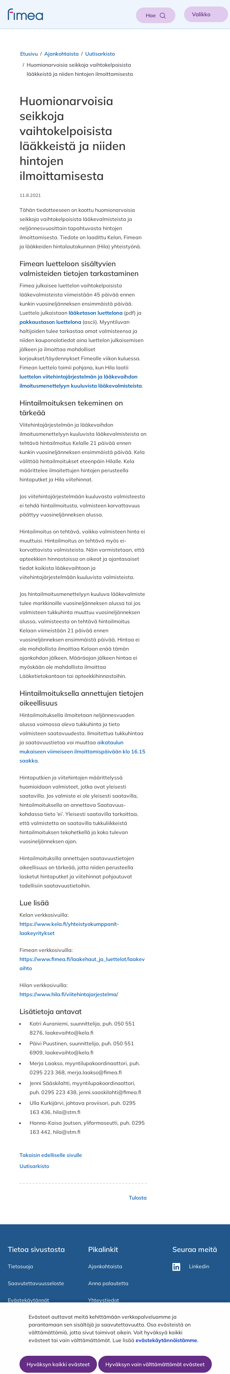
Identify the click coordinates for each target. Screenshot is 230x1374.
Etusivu (29, 53)
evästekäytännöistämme (166, 1340)
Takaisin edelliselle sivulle (51, 1155)
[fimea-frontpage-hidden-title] (21, 14)
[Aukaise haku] (155, 15)
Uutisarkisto (100, 53)
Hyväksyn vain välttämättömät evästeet (155, 1364)
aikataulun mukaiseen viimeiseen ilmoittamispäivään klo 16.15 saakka (82, 751)
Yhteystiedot (103, 1300)
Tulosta (138, 1197)
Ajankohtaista (61, 53)
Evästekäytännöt (28, 1300)
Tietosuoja (20, 1266)
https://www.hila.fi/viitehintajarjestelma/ (69, 994)
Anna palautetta (108, 1283)
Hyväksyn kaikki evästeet (58, 1364)
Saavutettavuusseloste (36, 1283)
